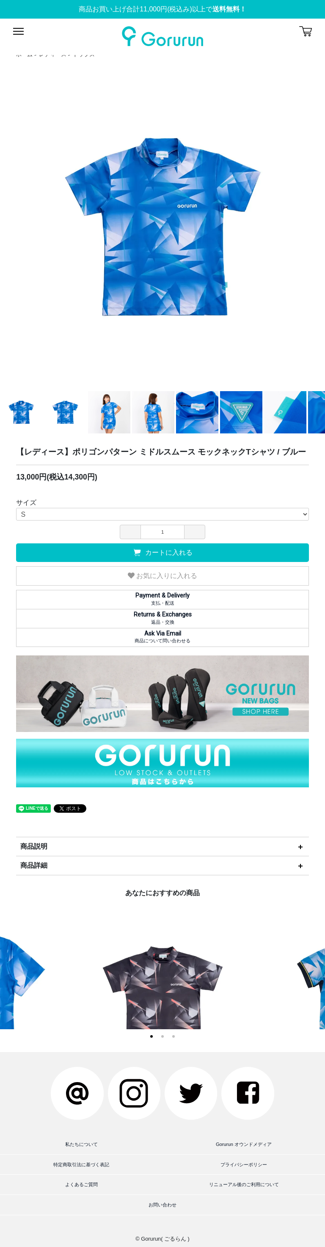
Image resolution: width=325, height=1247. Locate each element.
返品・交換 (162, 618)
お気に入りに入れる (162, 575)
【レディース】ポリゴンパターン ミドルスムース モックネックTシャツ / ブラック (162, 1008)
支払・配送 (162, 599)
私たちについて (81, 1144)
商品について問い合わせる (162, 637)
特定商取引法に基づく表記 (81, 1164)
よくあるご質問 (81, 1184)
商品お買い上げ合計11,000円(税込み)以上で (162, 9)
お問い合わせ (162, 1204)
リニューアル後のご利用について (244, 1184)
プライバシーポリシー (243, 1164)
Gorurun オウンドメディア (244, 1144)
